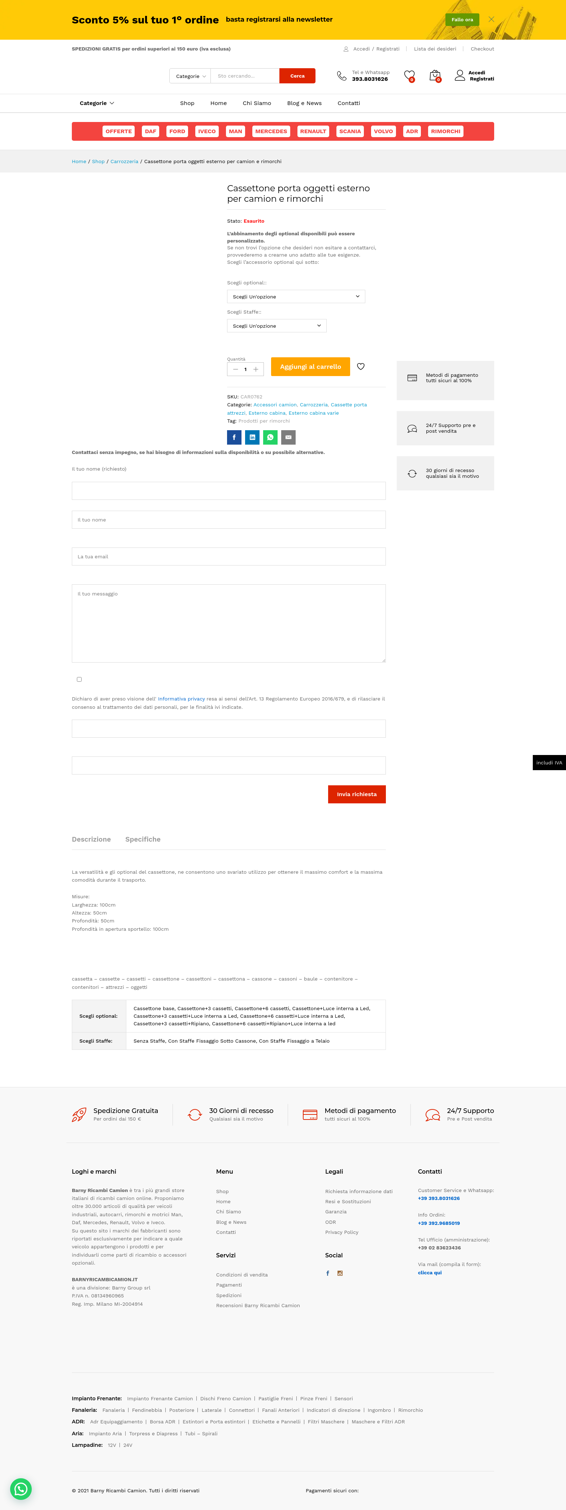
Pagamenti (229, 1285)
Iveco (207, 131)
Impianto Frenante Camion (160, 1398)
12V (112, 1445)
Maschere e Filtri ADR (378, 1421)
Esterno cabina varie (314, 413)
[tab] (95, 842)
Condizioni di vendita (242, 1275)
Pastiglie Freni (275, 1398)
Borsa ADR (162, 1421)
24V (127, 1445)
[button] (21, 1489)
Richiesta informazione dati (359, 1191)
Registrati (388, 48)
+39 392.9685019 (439, 1223)
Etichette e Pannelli (276, 1421)
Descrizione (91, 839)
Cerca (297, 76)
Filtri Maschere (326, 1421)
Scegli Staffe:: (245, 312)
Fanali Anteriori (281, 1410)
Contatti (349, 103)
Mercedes (271, 131)
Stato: (234, 221)
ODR (330, 1222)
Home (218, 103)
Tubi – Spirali (201, 1433)
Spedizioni (228, 1295)
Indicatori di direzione (334, 1410)
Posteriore (182, 1410)
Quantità (236, 359)
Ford (177, 131)
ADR (412, 131)
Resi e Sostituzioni (348, 1201)
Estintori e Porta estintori (214, 1421)
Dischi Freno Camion (225, 1398)
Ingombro (379, 1410)
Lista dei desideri (435, 49)
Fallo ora (462, 19)
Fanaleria (114, 1410)
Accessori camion (275, 404)
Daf (150, 131)
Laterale (211, 1410)
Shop (187, 103)
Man (235, 131)
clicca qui (430, 1272)
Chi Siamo (257, 103)
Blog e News (304, 103)
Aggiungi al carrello (310, 366)
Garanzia (336, 1211)
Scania (350, 131)
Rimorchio (410, 1410)
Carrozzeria (314, 404)
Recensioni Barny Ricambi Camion (258, 1305)
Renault (313, 131)
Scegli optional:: (247, 282)
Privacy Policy (341, 1232)
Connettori (242, 1410)
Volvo (383, 131)
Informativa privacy (181, 699)
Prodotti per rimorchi (264, 421)
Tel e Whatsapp (371, 72)
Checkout (482, 49)
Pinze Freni (313, 1398)
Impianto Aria (105, 1433)
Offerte (118, 131)
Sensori (344, 1398)
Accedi (361, 48)
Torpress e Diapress (153, 1433)
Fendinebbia (147, 1410)
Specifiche (143, 839)
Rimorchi (445, 131)
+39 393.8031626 (439, 1198)
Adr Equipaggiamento (116, 1421)
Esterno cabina (267, 413)
